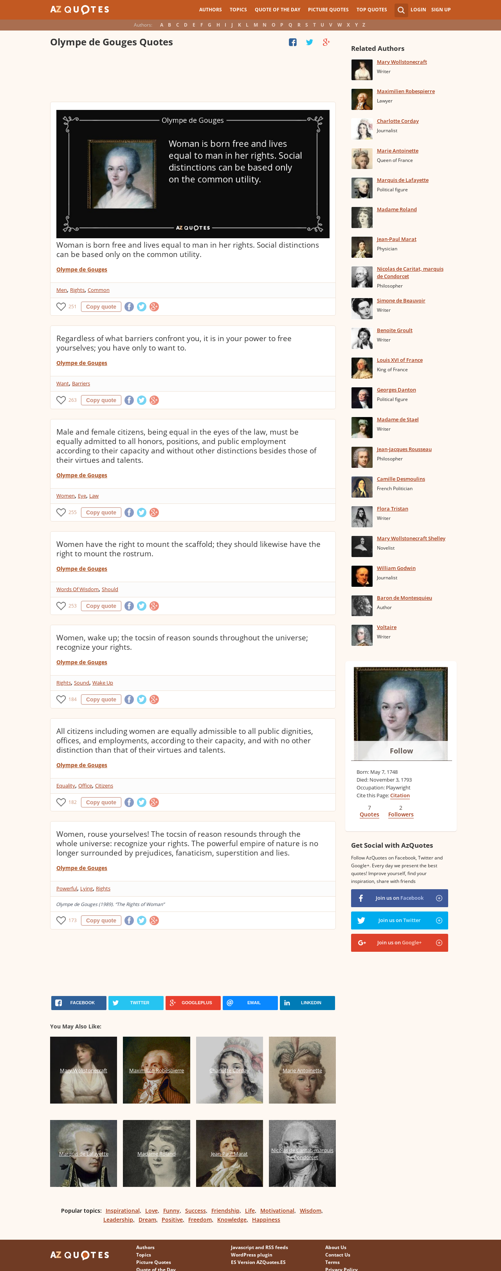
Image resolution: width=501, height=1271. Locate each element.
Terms (332, 1262)
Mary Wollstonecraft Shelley (411, 538)
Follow (401, 750)
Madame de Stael (398, 419)
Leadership (118, 1219)
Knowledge (232, 1219)
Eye (82, 495)
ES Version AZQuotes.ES (258, 1262)
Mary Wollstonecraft (402, 61)
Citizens (104, 785)
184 (72, 699)
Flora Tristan (392, 508)
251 (72, 306)
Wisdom (310, 1210)
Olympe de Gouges (81, 269)
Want (62, 383)
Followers (401, 814)
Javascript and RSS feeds (259, 1247)
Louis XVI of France (400, 359)
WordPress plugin (251, 1254)
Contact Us (337, 1254)
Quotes (369, 814)
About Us (335, 1247)
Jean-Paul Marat (396, 239)
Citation (400, 795)
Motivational (277, 1210)
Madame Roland (397, 209)
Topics (238, 9)
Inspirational (123, 1210)
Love (151, 1210)
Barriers (81, 383)
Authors (210, 9)
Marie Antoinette (397, 150)
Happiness (266, 1219)
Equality (65, 785)
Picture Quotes (328, 9)
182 (72, 802)
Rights (77, 289)
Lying (86, 888)
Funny (171, 1210)
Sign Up (441, 9)
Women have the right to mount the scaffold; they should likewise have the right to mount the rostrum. (188, 548)
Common (99, 289)
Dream (147, 1219)
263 (72, 400)
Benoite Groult (395, 330)
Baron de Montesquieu (404, 597)
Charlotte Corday (398, 120)
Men (61, 289)
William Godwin (396, 568)
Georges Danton (396, 389)
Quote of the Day (277, 9)
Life (250, 1210)
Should (110, 589)
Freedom (200, 1219)
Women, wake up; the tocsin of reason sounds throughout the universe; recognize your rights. (182, 642)
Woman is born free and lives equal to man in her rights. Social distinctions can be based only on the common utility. (187, 249)
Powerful (66, 888)
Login (418, 9)
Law (94, 495)
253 (72, 605)
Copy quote (101, 307)
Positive (172, 1219)
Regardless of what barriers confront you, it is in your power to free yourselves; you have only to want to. (174, 343)
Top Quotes (372, 9)
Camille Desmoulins (401, 478)
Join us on (400, 897)
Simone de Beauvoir (401, 300)
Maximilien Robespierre (406, 91)
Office (85, 785)
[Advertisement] (192, 76)
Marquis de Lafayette (403, 179)
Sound (81, 682)
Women (65, 495)
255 (72, 512)
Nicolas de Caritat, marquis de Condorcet (410, 272)
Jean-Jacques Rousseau (404, 449)
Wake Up (102, 682)
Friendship (225, 1210)
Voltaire (386, 627)
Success (195, 1210)
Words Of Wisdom (77, 589)
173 (72, 920)
